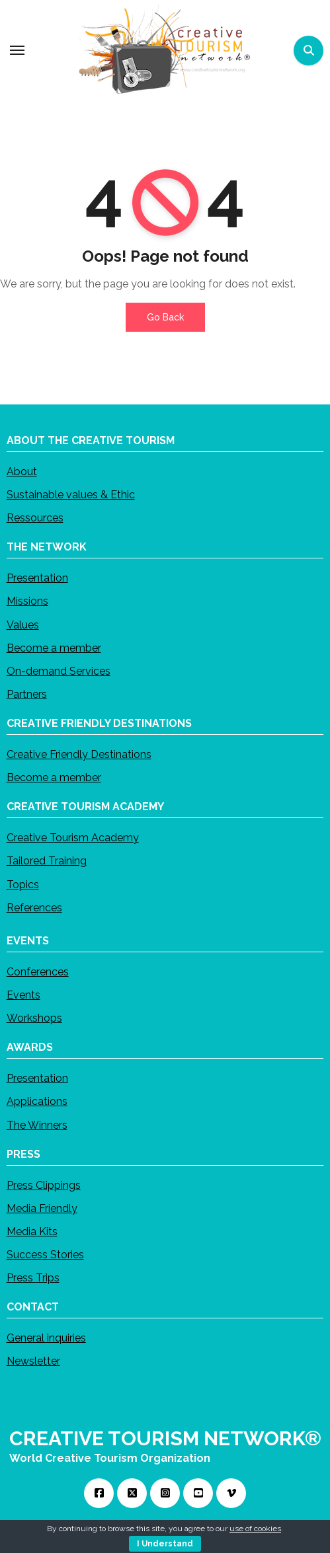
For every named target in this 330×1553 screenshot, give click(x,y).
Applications (37, 1101)
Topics (23, 884)
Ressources (35, 517)
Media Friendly (42, 1207)
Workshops (34, 1018)
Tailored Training (47, 860)
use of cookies (255, 1528)
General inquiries (46, 1338)
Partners (27, 694)
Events (23, 995)
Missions (27, 601)
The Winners (37, 1124)
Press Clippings (44, 1184)
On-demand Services (58, 670)
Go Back (165, 317)
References (34, 907)
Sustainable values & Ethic (71, 494)
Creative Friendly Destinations (79, 754)
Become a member (54, 647)
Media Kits (32, 1231)
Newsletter (33, 1361)
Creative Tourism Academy (73, 837)
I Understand (165, 1543)
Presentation (37, 578)
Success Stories (45, 1254)
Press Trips (33, 1277)
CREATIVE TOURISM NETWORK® (165, 1438)
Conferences (38, 971)
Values (23, 624)
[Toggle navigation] (17, 50)
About (22, 471)
